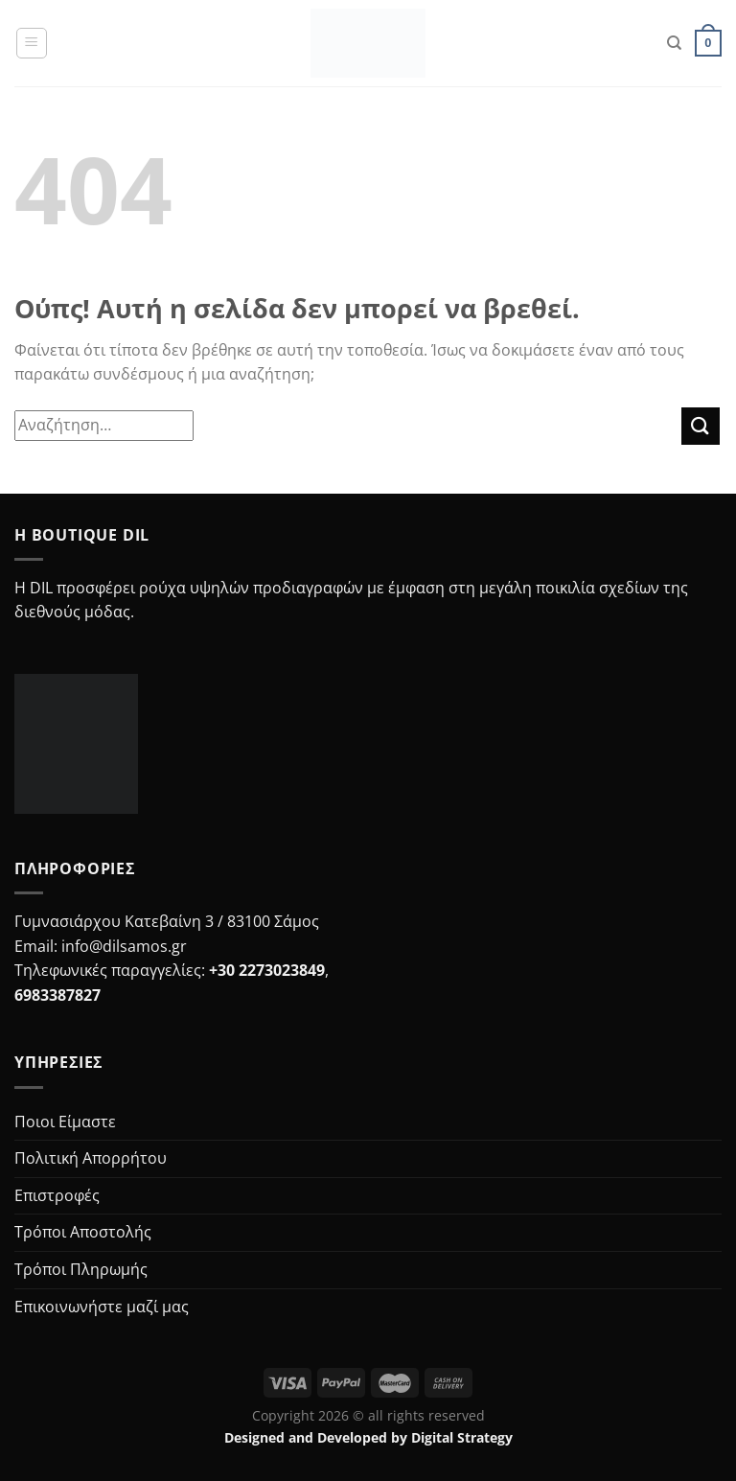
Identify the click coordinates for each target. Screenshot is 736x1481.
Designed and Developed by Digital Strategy (368, 1437)
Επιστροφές (57, 1195)
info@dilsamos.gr (124, 946)
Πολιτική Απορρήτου (90, 1158)
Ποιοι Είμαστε (65, 1121)
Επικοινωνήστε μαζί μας (101, 1306)
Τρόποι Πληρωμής (81, 1269)
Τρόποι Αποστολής (82, 1231)
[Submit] (700, 426)
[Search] (674, 43)
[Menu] (31, 43)
